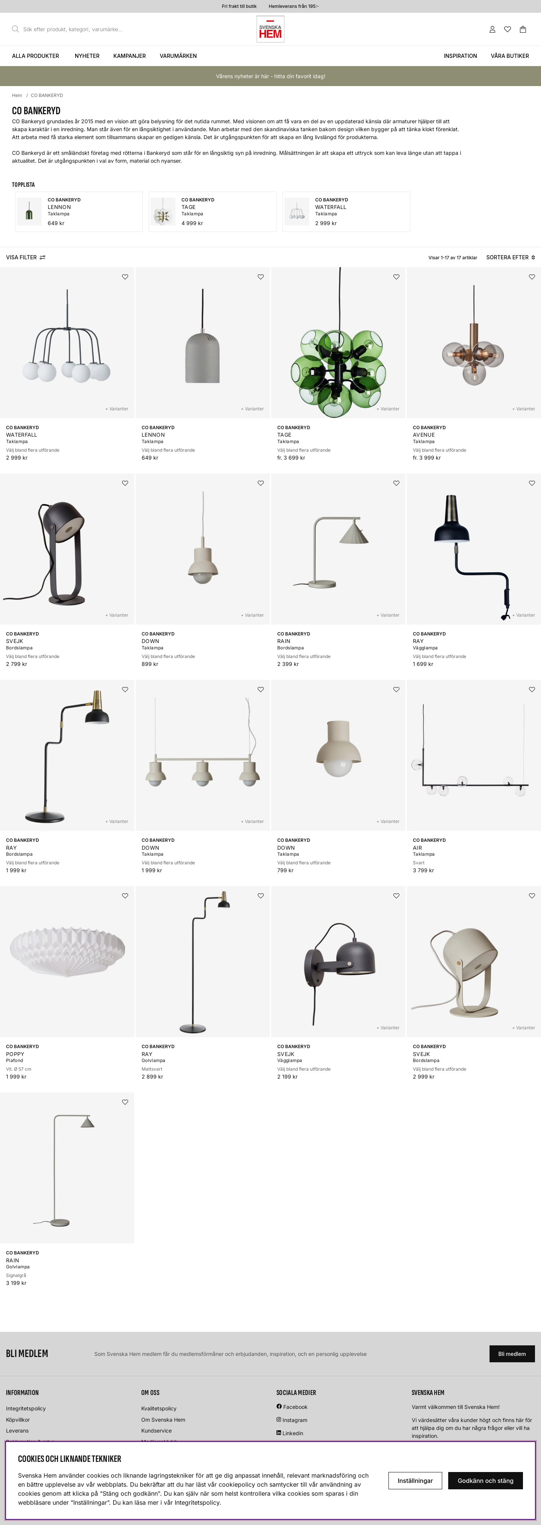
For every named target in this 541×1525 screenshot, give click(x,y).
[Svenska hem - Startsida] (270, 29)
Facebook (295, 1407)
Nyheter (87, 56)
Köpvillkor (18, 1419)
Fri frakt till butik (239, 6)
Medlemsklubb (159, 1442)
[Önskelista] (507, 29)
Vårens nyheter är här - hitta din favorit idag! (270, 76)
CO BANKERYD (47, 95)
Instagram (295, 1420)
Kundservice (156, 1430)
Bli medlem (512, 1354)
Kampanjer (129, 56)
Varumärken (178, 56)
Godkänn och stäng (486, 1480)
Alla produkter (35, 56)
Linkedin (293, 1433)
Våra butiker (510, 56)
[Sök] (69, 29)
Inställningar (415, 1480)
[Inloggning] (493, 29)
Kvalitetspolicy (159, 1408)
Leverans (17, 1430)
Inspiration (460, 56)
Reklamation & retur (30, 1442)
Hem (17, 95)
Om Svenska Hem (163, 1419)
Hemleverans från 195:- (294, 6)
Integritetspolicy (26, 1408)
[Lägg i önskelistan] (125, 277)
